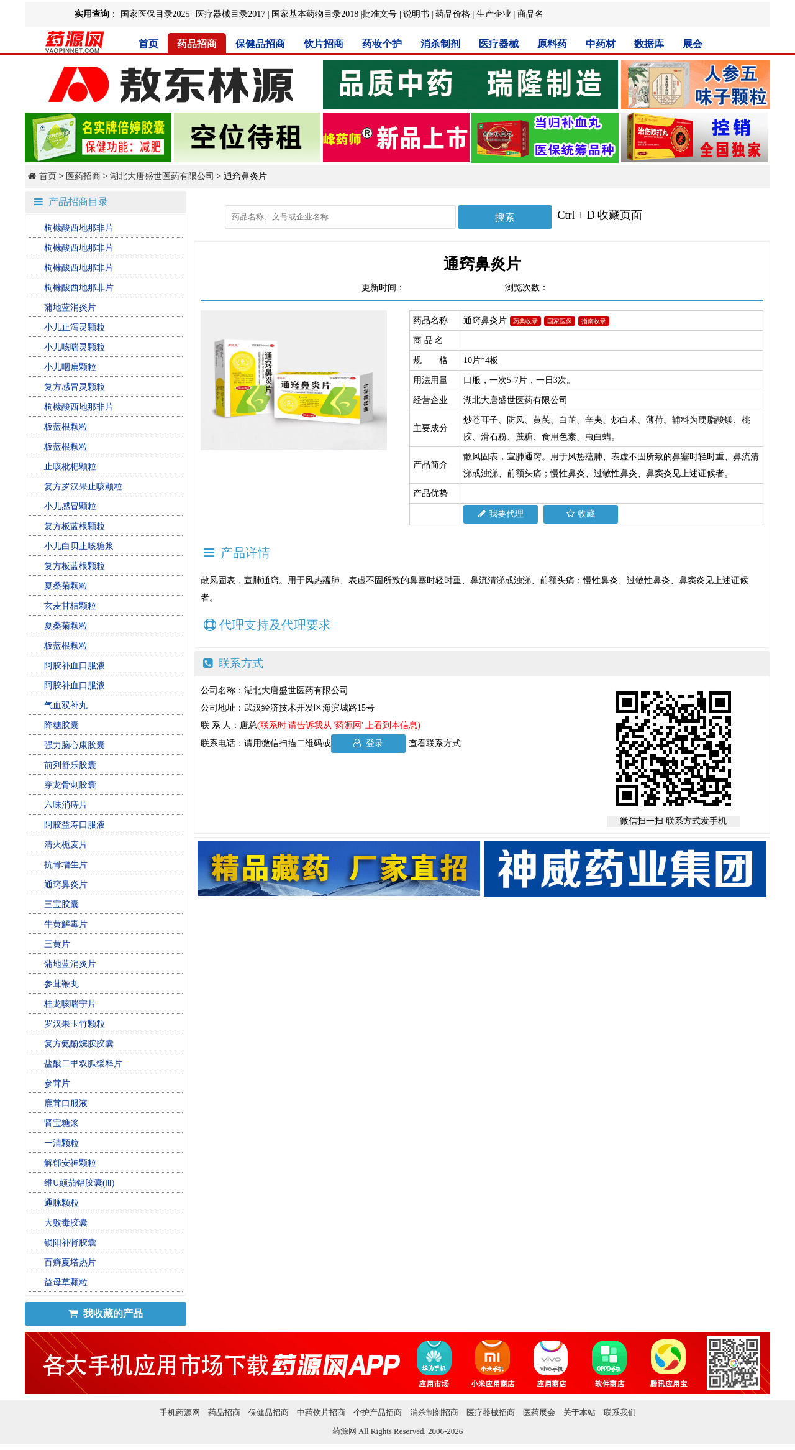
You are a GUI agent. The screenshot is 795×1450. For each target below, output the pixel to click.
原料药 (552, 44)
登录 (368, 743)
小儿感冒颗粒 (70, 506)
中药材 (601, 44)
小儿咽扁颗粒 (70, 367)
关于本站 (579, 1412)
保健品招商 (260, 44)
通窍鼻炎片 (66, 884)
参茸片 (57, 1083)
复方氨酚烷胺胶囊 (79, 1043)
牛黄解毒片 (66, 924)
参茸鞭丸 (61, 984)
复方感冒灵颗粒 (74, 387)
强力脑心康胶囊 (74, 745)
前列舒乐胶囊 (70, 765)
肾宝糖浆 (61, 1123)
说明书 (416, 14)
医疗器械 (499, 44)
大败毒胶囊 (66, 1222)
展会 (692, 44)
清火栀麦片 (66, 844)
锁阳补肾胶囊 (70, 1242)
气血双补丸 (66, 705)
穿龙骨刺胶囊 (70, 785)
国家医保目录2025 (155, 14)
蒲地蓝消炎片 (70, 307)
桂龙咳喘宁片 (70, 1004)
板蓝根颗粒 (66, 427)
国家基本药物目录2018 (314, 14)
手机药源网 (180, 1412)
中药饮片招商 (321, 1412)
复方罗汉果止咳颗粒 (83, 486)
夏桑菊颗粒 (66, 586)
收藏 (580, 514)
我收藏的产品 (105, 1313)
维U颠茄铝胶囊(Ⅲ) (79, 1183)
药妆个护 (382, 44)
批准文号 (379, 14)
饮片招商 (323, 44)
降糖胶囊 (61, 725)
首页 (148, 44)
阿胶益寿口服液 (74, 824)
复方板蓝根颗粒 (74, 526)
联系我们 (620, 1412)
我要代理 (501, 514)
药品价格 (452, 14)
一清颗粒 (61, 1143)
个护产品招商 (377, 1412)
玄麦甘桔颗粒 (70, 606)
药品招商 (197, 44)
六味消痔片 (66, 805)
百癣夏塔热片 (70, 1262)
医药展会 (539, 1412)
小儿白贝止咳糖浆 (79, 546)
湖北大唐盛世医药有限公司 (162, 176)
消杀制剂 (440, 44)
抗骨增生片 (66, 864)
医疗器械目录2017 (230, 14)
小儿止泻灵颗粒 (74, 327)
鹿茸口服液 (66, 1103)
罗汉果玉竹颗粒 (74, 1023)
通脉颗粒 (61, 1203)
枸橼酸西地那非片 (79, 228)
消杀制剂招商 (434, 1412)
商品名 (530, 14)
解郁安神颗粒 (70, 1163)
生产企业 (493, 14)
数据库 (649, 44)
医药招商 (83, 176)
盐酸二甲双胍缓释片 (83, 1063)
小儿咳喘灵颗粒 (74, 347)
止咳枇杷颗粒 (70, 466)
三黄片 (57, 944)
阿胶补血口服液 (74, 665)
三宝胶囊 (61, 904)
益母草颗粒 (66, 1282)
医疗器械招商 (490, 1412)
